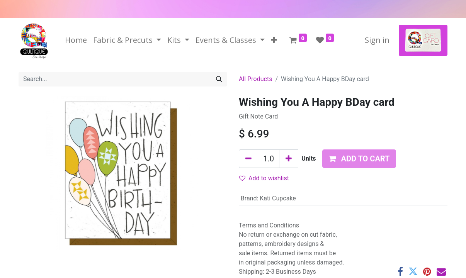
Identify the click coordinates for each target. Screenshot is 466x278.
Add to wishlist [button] (264, 178)
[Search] (219, 79)
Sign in (377, 40)
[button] (274, 40)
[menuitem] (76, 40)
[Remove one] (248, 158)
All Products (255, 79)
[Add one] (288, 158)
